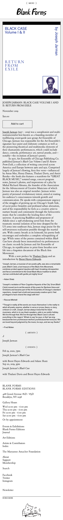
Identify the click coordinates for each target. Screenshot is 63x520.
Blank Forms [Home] (31, 12)
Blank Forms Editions (14, 429)
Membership (9, 462)
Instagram (8, 480)
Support (6, 459)
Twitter (6, 477)
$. (6, 116)
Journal (6, 432)
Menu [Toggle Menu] (32, 3)
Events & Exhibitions (13, 426)
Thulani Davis (40, 256)
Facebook (7, 475)
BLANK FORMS (12, 385)
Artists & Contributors (14, 443)
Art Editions (9, 437)
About (6, 457)
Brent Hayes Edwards (30, 259)
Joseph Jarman (10, 132)
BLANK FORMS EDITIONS (19, 388)
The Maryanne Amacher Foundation (21, 451)
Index (5, 446)
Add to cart (17, 124)
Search (6, 468)
